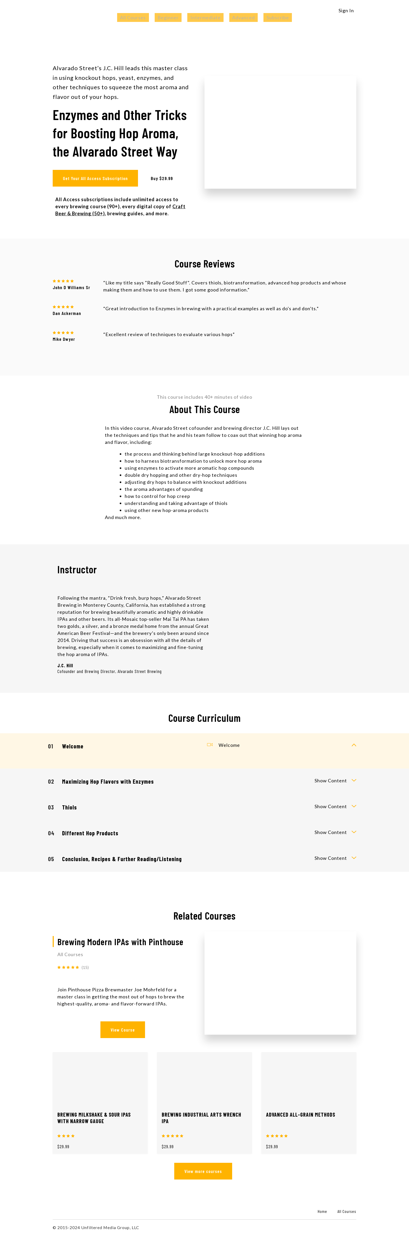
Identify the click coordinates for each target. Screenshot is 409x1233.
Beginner (174, 17)
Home (322, 1209)
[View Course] (280, 980)
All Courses (145, 17)
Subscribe (266, 17)
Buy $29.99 (164, 178)
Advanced (237, 17)
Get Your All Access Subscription (95, 178)
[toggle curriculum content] (354, 743)
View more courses (202, 1169)
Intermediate (205, 17)
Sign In (346, 10)
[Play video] (280, 131)
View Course (122, 1028)
